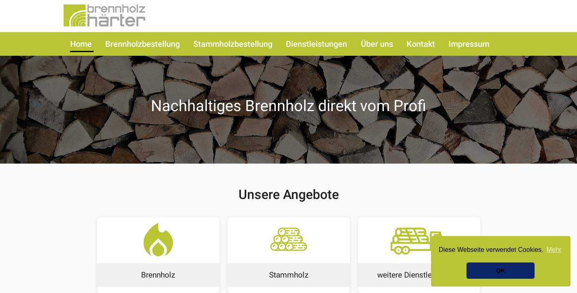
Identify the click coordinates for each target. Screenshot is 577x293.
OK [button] (500, 270)
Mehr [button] (553, 249)
